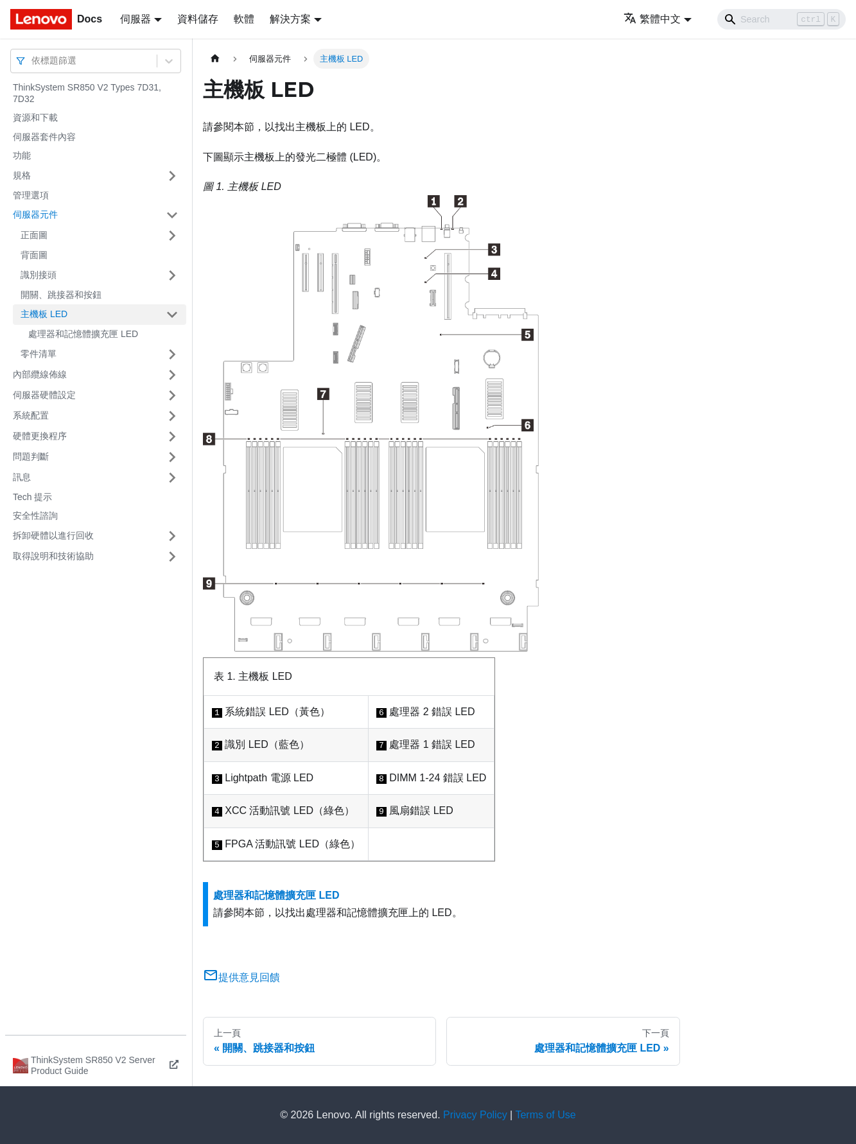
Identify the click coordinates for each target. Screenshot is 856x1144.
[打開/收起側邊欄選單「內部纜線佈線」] (172, 375)
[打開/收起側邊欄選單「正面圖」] (172, 235)
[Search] (781, 19)
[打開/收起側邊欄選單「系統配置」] (172, 416)
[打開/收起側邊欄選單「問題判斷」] (172, 457)
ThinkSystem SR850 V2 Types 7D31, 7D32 (87, 93)
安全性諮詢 (35, 515)
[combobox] (32, 60)
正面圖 (34, 235)
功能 (22, 155)
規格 (22, 175)
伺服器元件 (35, 214)
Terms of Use (545, 1114)
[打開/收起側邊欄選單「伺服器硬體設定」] (172, 395)
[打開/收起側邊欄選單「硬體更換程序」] (172, 436)
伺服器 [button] (135, 18)
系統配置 (31, 415)
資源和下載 (35, 117)
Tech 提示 (32, 497)
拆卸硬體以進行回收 (53, 535)
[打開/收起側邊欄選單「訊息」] (172, 477)
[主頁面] (215, 59)
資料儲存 (197, 18)
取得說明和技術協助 (53, 556)
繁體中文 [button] (652, 18)
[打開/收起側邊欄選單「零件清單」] (172, 354)
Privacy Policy (475, 1114)
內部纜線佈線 (40, 374)
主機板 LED (44, 314)
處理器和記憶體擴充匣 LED (83, 334)
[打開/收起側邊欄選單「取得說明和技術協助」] (172, 556)
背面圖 (34, 255)
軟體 (244, 18)
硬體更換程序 (40, 436)
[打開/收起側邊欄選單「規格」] (172, 176)
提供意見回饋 (241, 977)
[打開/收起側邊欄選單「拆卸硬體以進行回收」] (172, 536)
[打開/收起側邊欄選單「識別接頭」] (172, 275)
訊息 (22, 477)
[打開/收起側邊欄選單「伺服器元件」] (172, 215)
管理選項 (31, 195)
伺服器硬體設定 (44, 395)
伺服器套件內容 (44, 137)
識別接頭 (39, 275)
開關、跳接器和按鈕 (61, 295)
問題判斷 (31, 456)
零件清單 (39, 354)
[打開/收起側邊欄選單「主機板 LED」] (172, 314)
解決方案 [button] (290, 18)
